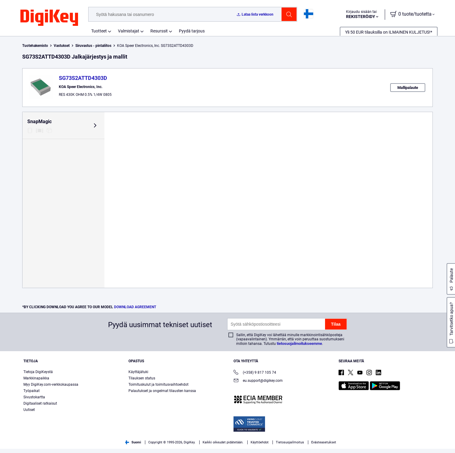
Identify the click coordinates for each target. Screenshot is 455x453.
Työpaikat (31, 395)
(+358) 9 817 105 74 (255, 377)
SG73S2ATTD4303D (83, 78)
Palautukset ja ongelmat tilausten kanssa (162, 395)
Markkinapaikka (36, 382)
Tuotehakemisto (35, 46)
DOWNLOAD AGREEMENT (135, 311)
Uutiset (29, 414)
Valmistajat (128, 31)
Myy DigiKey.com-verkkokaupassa (50, 389)
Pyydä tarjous (192, 31)
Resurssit (159, 31)
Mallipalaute (407, 87)
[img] (49, 18)
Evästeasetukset (323, 446)
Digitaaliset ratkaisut (40, 408)
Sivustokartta (34, 401)
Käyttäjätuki (138, 376)
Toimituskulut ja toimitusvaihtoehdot (158, 389)
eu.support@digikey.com (258, 385)
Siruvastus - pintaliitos (93, 46)
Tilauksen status (141, 382)
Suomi (133, 446)
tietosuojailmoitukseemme (299, 347)
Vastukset (62, 46)
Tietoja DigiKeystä (38, 376)
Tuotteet (99, 31)
